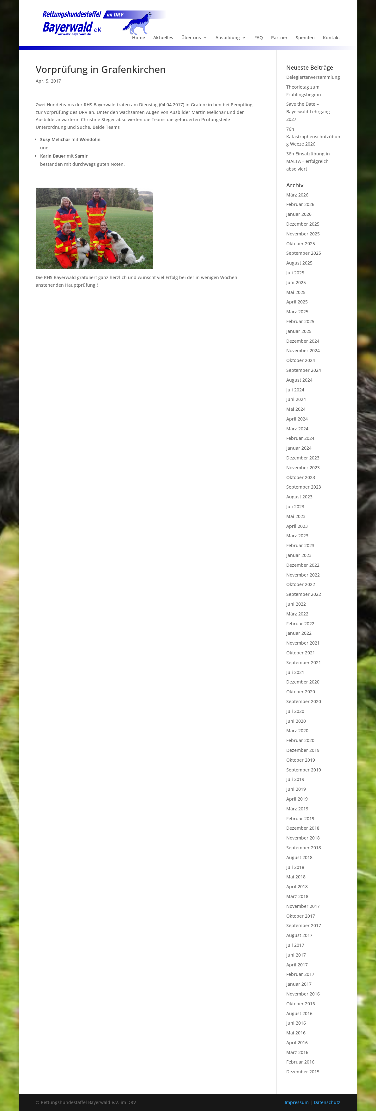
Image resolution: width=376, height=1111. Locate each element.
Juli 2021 (295, 672)
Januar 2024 (299, 448)
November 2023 (303, 468)
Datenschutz (327, 1102)
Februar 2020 (300, 740)
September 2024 (303, 370)
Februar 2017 (300, 974)
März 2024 (297, 429)
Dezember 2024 (302, 341)
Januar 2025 (299, 331)
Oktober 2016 (300, 1004)
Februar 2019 (300, 818)
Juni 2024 (296, 399)
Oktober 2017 (300, 916)
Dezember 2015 (302, 1072)
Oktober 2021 (300, 653)
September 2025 (303, 253)
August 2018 (299, 857)
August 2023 (299, 497)
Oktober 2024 (300, 360)
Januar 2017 (299, 984)
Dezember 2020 (302, 682)
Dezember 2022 (302, 565)
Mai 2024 (296, 409)
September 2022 (303, 594)
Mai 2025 (296, 292)
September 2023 (303, 487)
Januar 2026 (299, 214)
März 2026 (297, 195)
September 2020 (303, 701)
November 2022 (303, 575)
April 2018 (297, 886)
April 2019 (297, 799)
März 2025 (297, 312)
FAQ (258, 38)
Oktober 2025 (300, 243)
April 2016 (297, 1042)
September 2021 (303, 662)
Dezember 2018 (302, 828)
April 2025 (297, 302)
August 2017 (299, 935)
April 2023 (297, 526)
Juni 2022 (296, 604)
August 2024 (299, 380)
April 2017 (297, 965)
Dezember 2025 (302, 224)
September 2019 (303, 770)
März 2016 (297, 1052)
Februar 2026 (300, 204)
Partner (279, 38)
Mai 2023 (296, 516)
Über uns (191, 38)
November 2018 (303, 838)
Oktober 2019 (300, 760)
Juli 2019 (295, 779)
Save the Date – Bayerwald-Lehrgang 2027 (308, 111)
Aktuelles (163, 38)
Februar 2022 (300, 624)
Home (138, 38)
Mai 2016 (296, 1033)
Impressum (297, 1102)
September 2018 (303, 848)
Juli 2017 (295, 945)
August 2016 (299, 1013)
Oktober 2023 (300, 477)
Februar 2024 (300, 438)
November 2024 (303, 350)
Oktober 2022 (300, 584)
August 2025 (299, 263)
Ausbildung (227, 38)
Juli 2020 (295, 711)
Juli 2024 (295, 390)
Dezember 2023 (302, 458)
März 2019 (297, 809)
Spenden (305, 38)
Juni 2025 (296, 282)
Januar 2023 (299, 555)
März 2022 (297, 614)
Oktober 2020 (300, 692)
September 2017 (303, 925)
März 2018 (297, 896)
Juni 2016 (296, 1023)
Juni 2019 (296, 789)
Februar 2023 (300, 545)
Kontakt (331, 38)
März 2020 (297, 730)
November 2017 (303, 906)
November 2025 (303, 234)
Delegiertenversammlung (313, 77)
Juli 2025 (295, 273)
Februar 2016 (300, 1062)
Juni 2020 (296, 721)
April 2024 (297, 419)
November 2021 (303, 643)
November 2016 (303, 994)
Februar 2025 (300, 321)
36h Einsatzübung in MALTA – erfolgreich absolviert (308, 161)
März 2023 (297, 536)
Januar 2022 (299, 633)
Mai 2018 (296, 877)
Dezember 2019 (302, 750)
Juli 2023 (295, 506)
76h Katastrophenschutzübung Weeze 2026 (313, 136)
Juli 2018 (295, 867)
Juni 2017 (296, 955)
